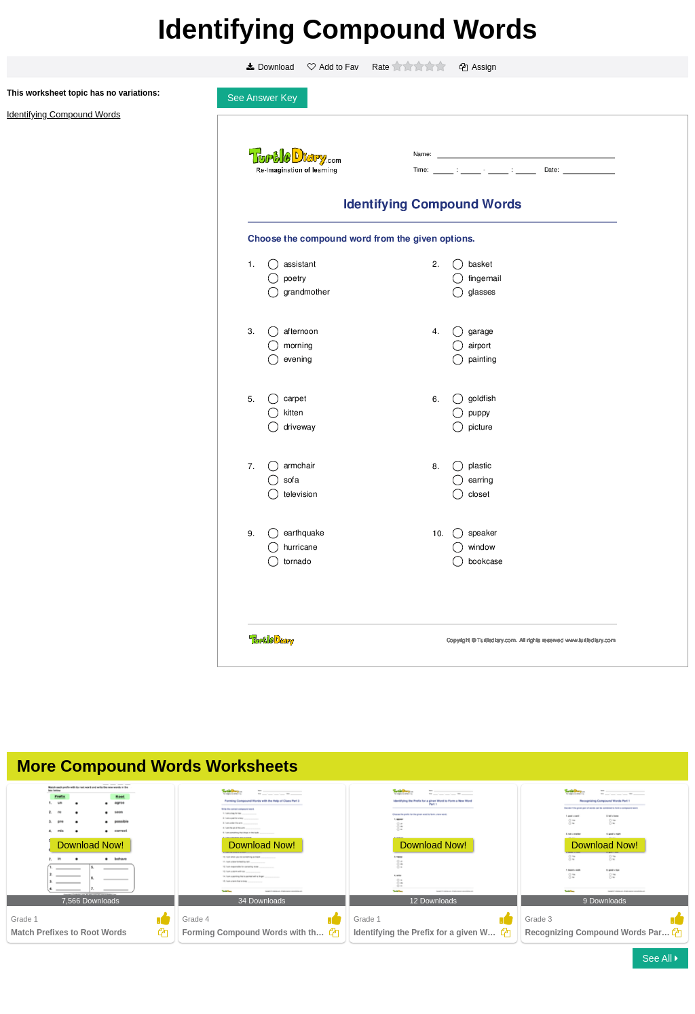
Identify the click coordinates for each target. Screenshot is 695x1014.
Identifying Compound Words (63, 114)
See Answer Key (262, 97)
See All (660, 958)
